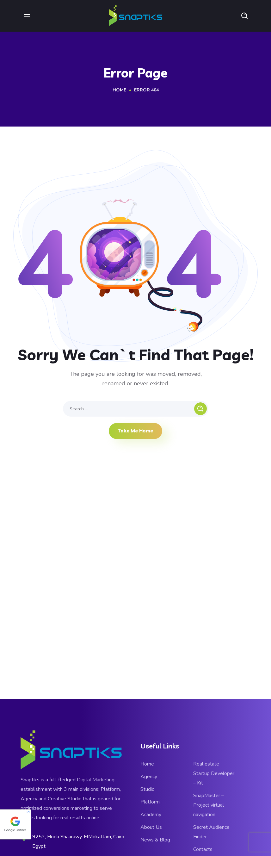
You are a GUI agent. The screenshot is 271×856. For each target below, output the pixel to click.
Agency (148, 776)
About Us (151, 827)
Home (119, 90)
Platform (150, 801)
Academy (150, 814)
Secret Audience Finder (211, 832)
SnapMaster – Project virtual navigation (208, 805)
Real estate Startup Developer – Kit (213, 773)
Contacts (202, 849)
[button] (244, 16)
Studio (147, 789)
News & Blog (155, 839)
